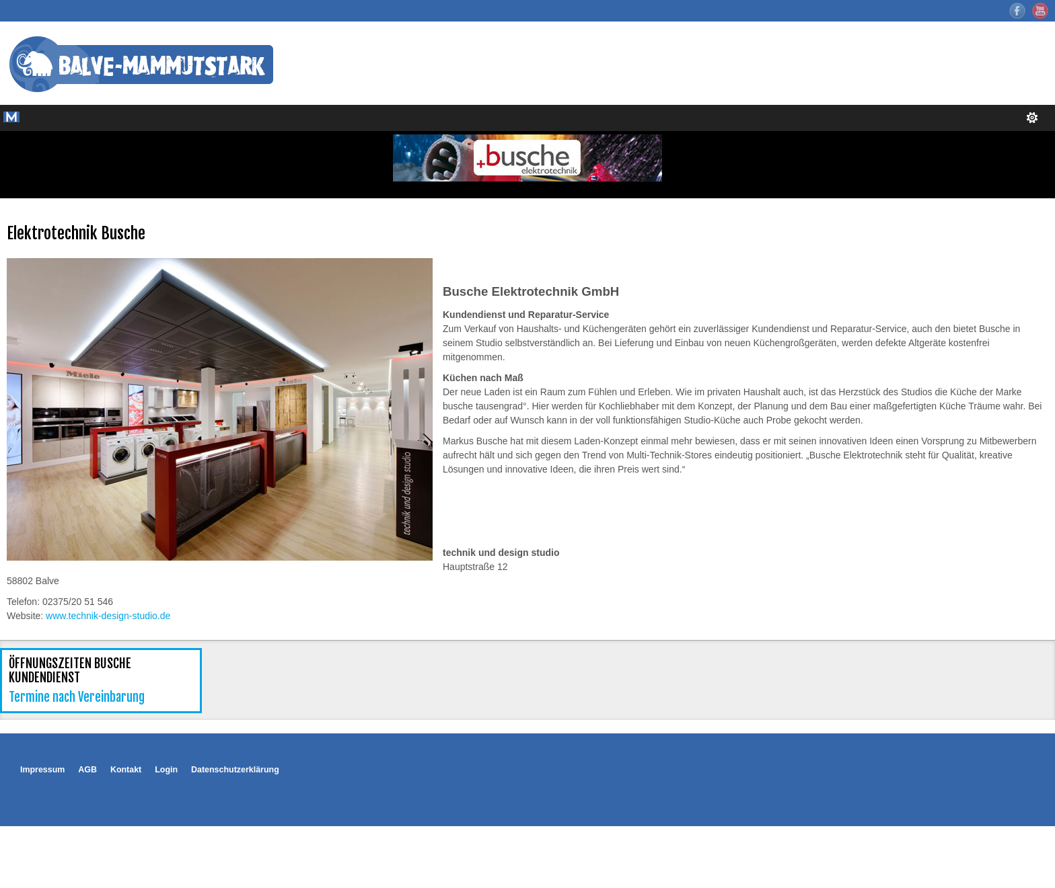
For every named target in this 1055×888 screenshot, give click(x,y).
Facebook (1017, 11)
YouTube (1040, 11)
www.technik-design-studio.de (108, 615)
